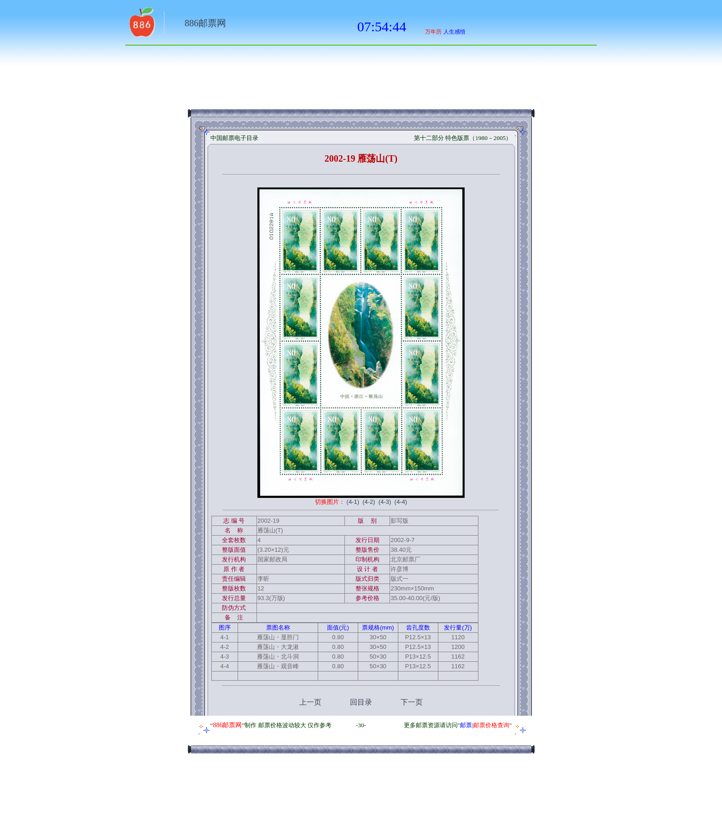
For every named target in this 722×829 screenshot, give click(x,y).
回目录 (361, 702)
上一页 (310, 702)
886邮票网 (205, 23)
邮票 (466, 725)
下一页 (412, 702)
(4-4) (401, 501)
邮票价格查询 (491, 725)
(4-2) (368, 501)
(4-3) (384, 501)
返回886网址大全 (141, 25)
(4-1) (353, 501)
